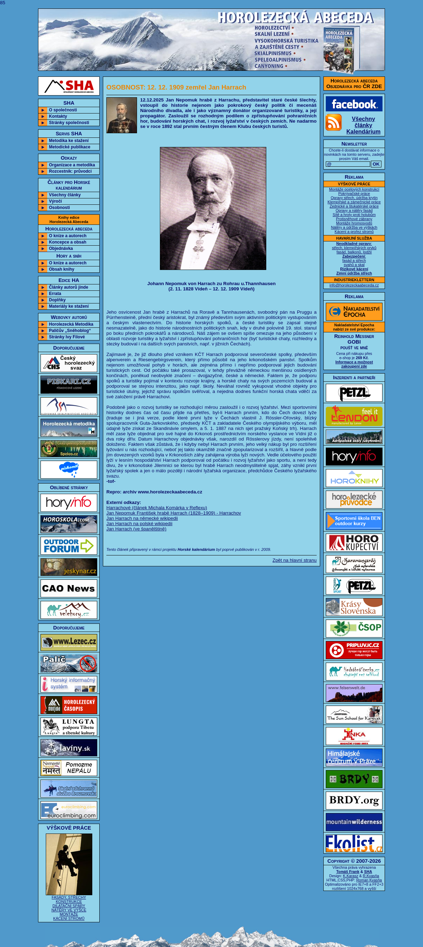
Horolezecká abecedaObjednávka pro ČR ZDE (354, 83)
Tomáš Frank (348, 871)
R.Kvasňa (371, 876)
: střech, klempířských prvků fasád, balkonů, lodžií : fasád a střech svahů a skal (354, 258)
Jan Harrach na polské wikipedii (139, 523)
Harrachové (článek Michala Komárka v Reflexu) (156, 507)
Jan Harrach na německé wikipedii (142, 518)
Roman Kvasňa (369, 880)
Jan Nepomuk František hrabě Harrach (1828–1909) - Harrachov (173, 513)
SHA (368, 871)
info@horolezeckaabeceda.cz (354, 285)
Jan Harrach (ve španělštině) (136, 528)
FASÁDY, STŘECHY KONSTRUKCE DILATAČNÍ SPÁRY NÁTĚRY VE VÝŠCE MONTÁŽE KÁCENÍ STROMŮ (69, 906)
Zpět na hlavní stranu (295, 560)
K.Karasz (350, 876)
